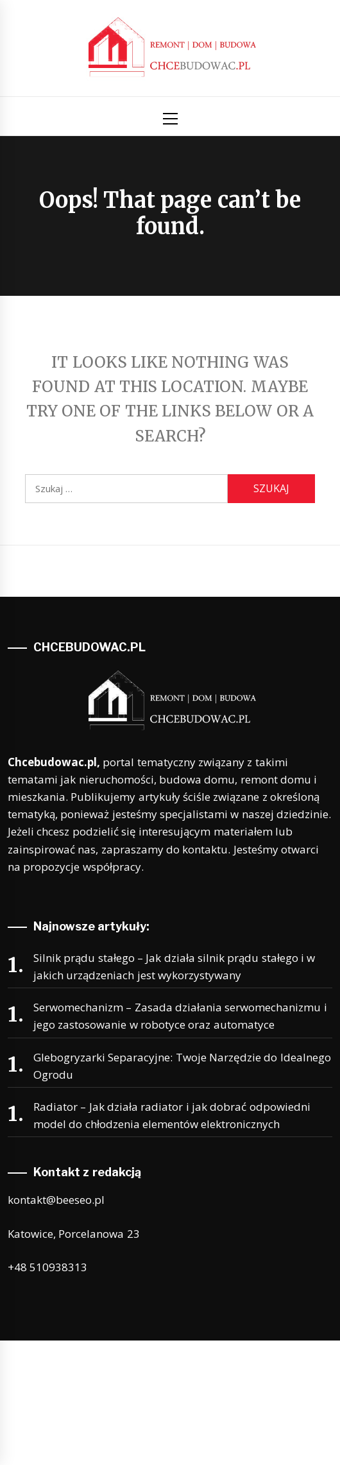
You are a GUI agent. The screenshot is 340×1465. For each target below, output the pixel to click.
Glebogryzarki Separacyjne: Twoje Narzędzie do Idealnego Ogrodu (182, 1066)
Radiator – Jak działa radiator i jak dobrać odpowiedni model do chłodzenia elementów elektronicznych (171, 1115)
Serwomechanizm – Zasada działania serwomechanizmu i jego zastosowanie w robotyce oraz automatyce (180, 1016)
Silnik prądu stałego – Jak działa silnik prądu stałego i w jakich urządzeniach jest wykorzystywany (174, 966)
